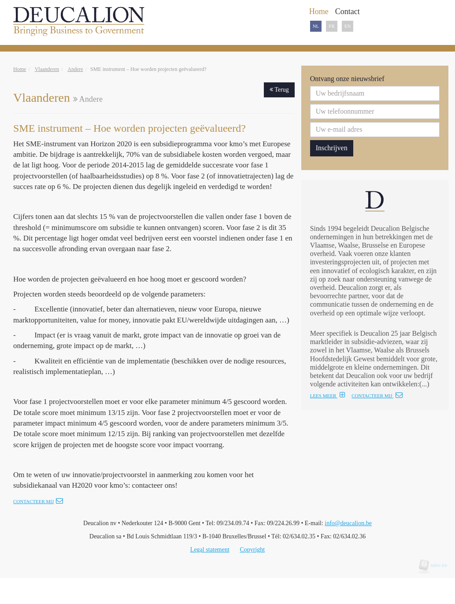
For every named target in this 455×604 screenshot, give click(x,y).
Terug (279, 89)
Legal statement (209, 549)
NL (316, 26)
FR (331, 26)
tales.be (436, 565)
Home (19, 69)
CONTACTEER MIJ (377, 395)
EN (347, 26)
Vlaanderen (47, 69)
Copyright (252, 549)
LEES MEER (327, 395)
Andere (75, 69)
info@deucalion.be (348, 523)
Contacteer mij (38, 501)
